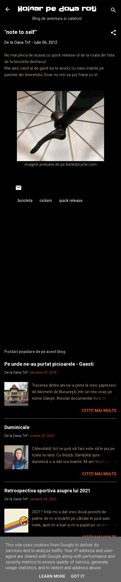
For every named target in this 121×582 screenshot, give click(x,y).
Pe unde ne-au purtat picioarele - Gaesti (49, 364)
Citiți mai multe (99, 410)
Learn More (52, 576)
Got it (77, 576)
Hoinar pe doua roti (56, 9)
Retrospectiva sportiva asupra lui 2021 (47, 490)
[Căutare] (113, 11)
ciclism (46, 200)
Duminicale (16, 427)
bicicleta (25, 200)
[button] (113, 33)
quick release (71, 200)
